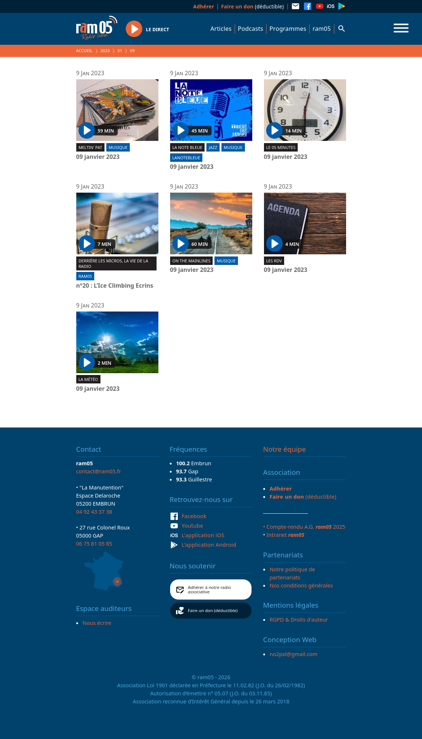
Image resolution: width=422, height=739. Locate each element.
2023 (105, 50)
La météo (88, 379)
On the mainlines (191, 260)
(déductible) (252, 6)
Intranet (285, 534)
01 (119, 50)
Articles (221, 29)
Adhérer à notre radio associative (209, 589)
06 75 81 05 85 (94, 543)
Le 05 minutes (281, 147)
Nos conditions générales (301, 585)
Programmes (287, 29)
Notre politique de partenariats (292, 573)
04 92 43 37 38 (94, 511)
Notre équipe (284, 449)
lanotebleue (186, 157)
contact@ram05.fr (98, 471)
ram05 (321, 29)
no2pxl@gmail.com (293, 654)
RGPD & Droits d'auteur (298, 619)
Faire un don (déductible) (213, 610)
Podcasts (250, 29)
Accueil (84, 50)
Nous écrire (96, 622)
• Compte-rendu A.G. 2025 (304, 526)
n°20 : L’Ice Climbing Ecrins (114, 286)
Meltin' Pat (90, 147)
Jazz (213, 147)
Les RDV (274, 260)
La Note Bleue (187, 147)
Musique (118, 147)
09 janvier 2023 (98, 157)
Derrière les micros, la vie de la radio (113, 263)
